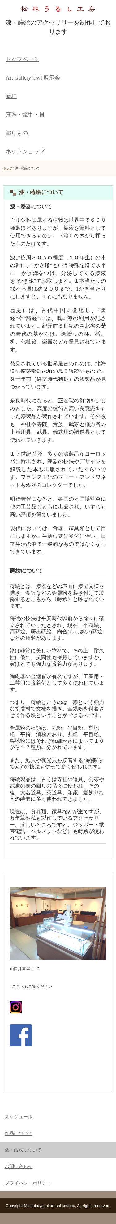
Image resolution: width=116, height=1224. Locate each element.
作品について (18, 1133)
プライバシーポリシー (28, 1183)
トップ (7, 168)
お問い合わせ (18, 1166)
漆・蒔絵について (23, 1150)
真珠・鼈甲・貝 (25, 114)
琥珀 (11, 96)
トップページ (22, 59)
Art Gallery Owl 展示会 (33, 78)
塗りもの (17, 133)
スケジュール (18, 1116)
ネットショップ (25, 151)
